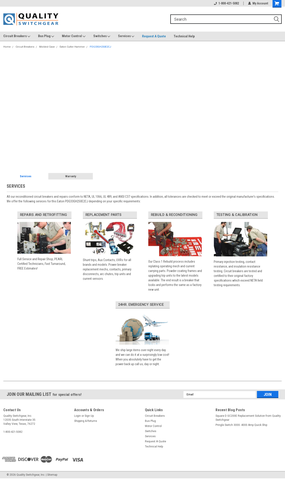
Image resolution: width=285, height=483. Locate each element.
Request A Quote (154, 36)
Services (126, 36)
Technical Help (184, 36)
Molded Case (47, 46)
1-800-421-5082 (226, 3)
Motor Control (74, 36)
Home (7, 46)
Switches (101, 36)
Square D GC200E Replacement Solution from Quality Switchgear (248, 417)
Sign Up (89, 415)
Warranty (70, 176)
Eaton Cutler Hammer (72, 46)
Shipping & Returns (85, 421)
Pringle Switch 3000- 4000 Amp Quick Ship (241, 425)
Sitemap (52, 474)
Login (77, 415)
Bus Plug (46, 36)
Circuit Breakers (16, 36)
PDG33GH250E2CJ (100, 46)
